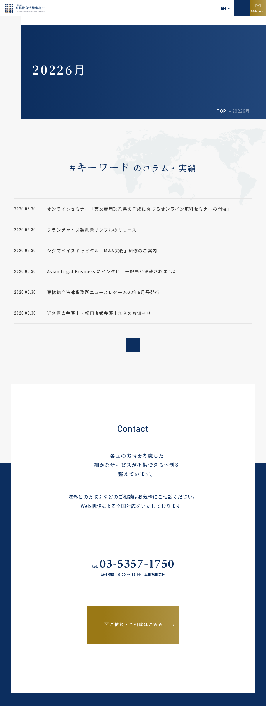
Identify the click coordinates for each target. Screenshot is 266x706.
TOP (221, 111)
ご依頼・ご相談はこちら (137, 626)
